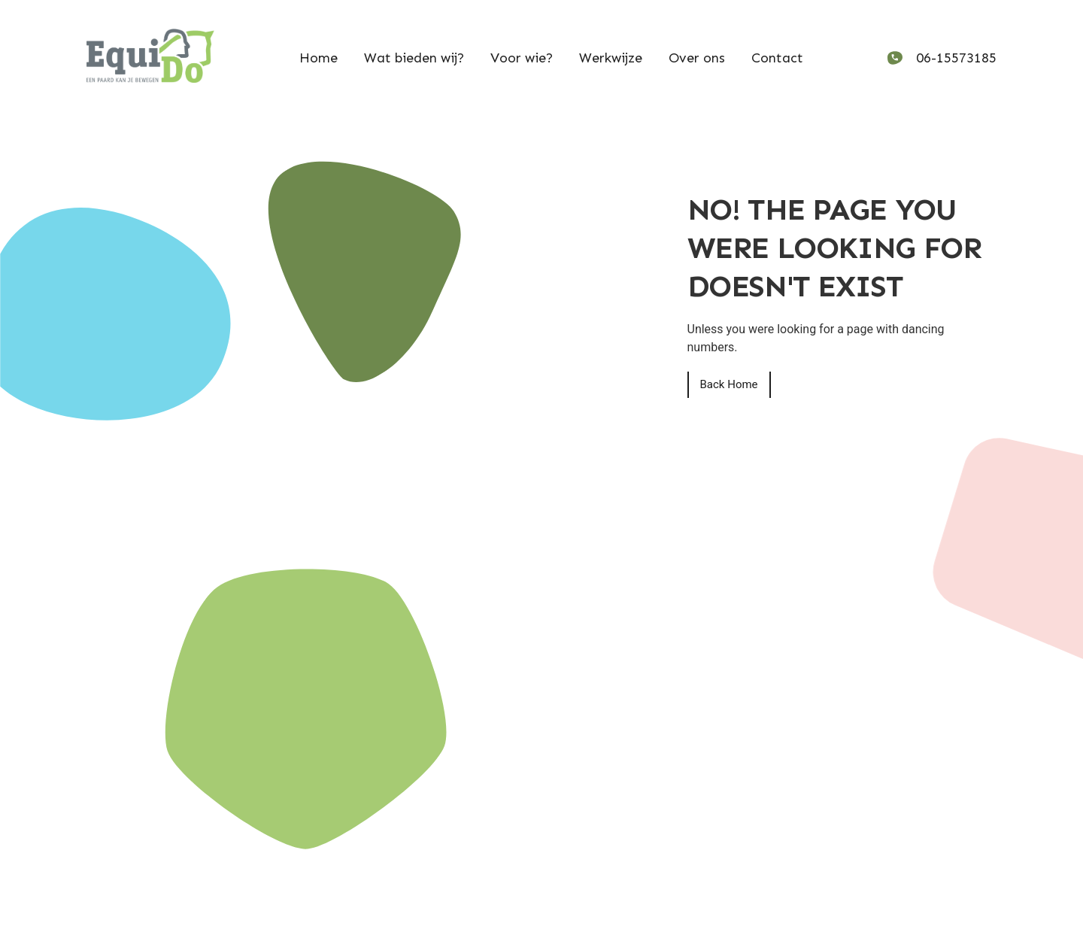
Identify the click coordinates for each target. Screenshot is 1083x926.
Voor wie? (521, 57)
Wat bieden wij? (414, 57)
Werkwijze (610, 57)
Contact (777, 57)
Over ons (697, 57)
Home (318, 57)
